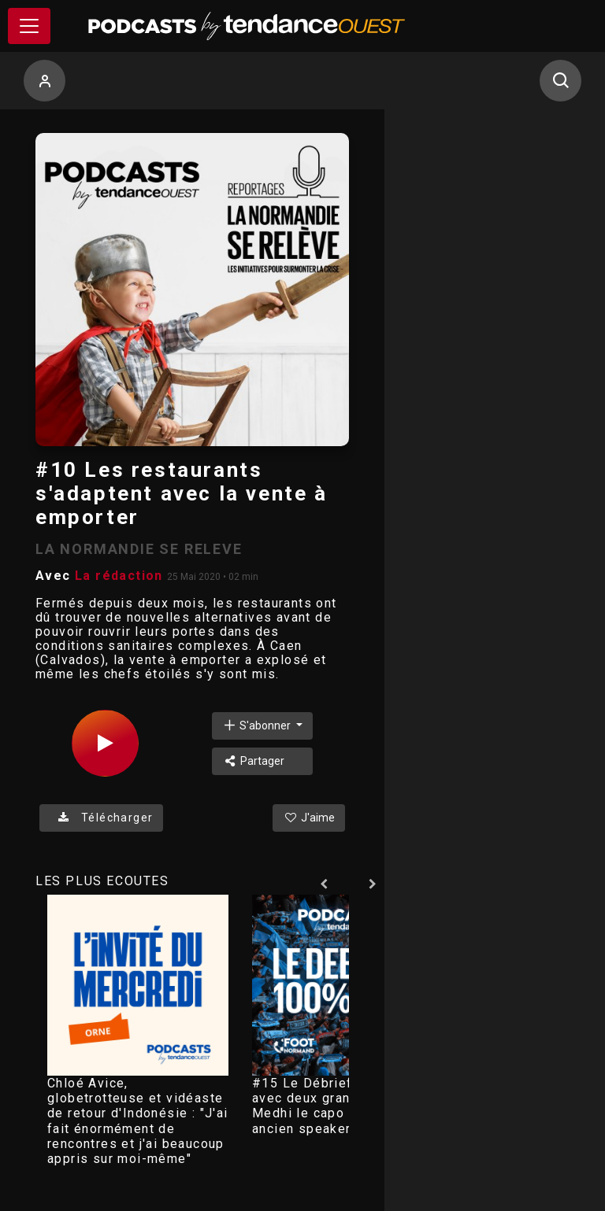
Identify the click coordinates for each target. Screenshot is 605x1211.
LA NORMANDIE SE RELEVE (139, 549)
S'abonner (257, 725)
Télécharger (101, 817)
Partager (253, 761)
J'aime (309, 817)
